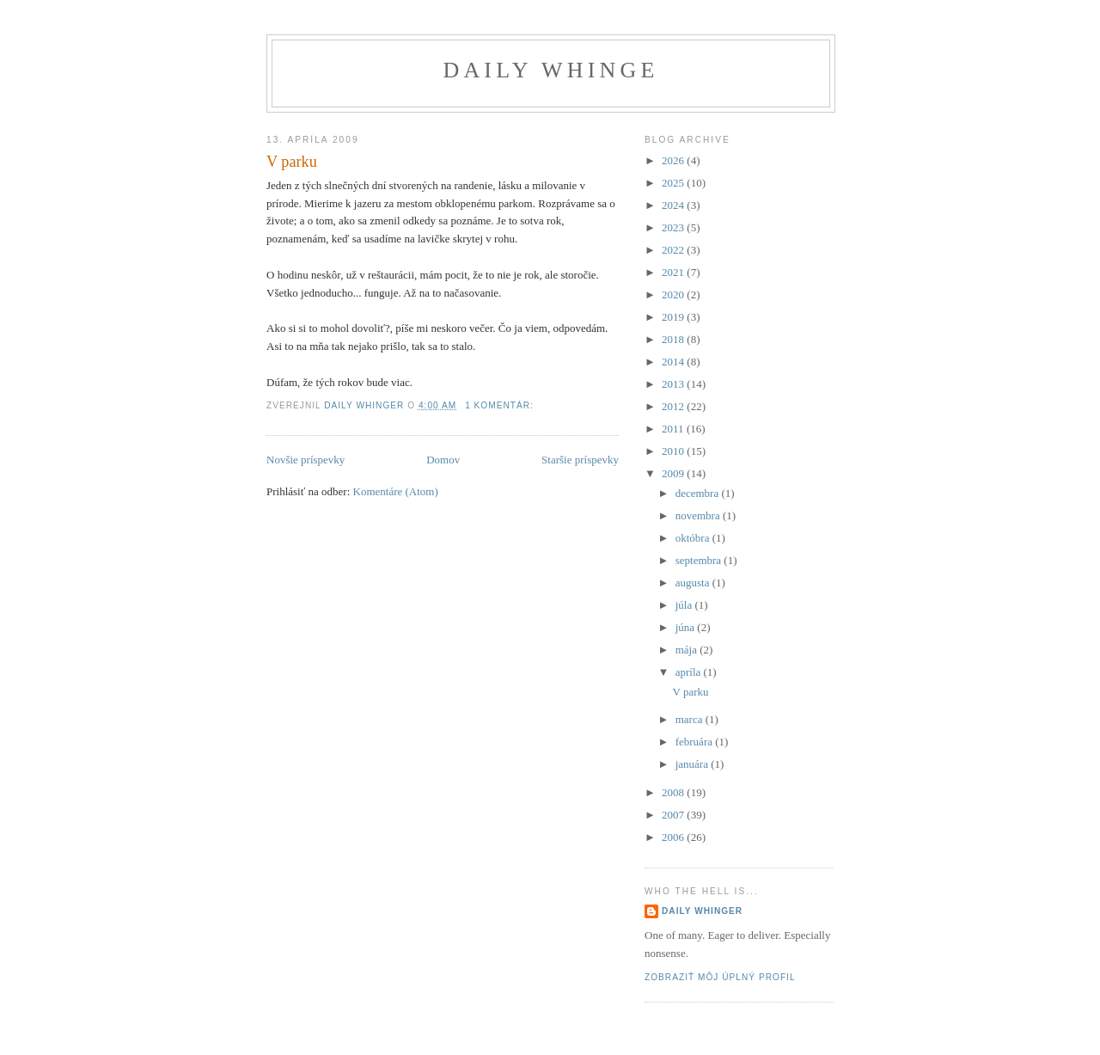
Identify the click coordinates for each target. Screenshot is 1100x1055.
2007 (674, 814)
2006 (674, 837)
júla (685, 604)
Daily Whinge (550, 70)
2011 (674, 428)
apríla (689, 672)
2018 (674, 339)
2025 (674, 182)
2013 (674, 383)
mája (687, 649)
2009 (674, 473)
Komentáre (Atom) (395, 491)
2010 (674, 451)
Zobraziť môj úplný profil (720, 977)
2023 (674, 227)
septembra (699, 560)
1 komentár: (501, 405)
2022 (674, 249)
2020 (674, 294)
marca (690, 719)
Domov (443, 459)
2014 (674, 361)
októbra (693, 537)
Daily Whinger (702, 911)
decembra (698, 493)
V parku (291, 161)
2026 (674, 160)
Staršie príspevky (580, 459)
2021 (674, 272)
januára (693, 764)
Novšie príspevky (305, 459)
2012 (674, 406)
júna (686, 627)
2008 (674, 792)
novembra (699, 515)
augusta (693, 582)
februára (695, 741)
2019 (674, 316)
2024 (674, 205)
